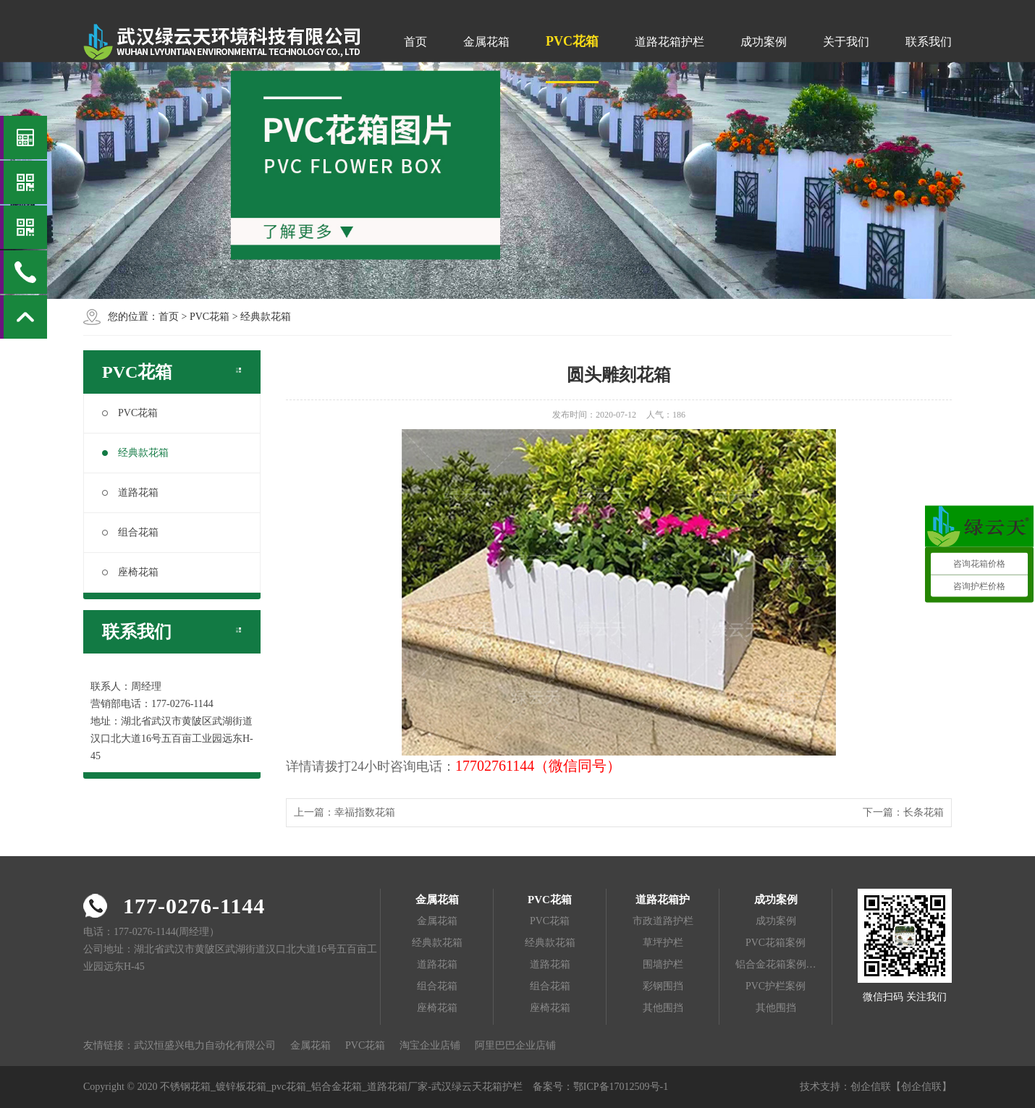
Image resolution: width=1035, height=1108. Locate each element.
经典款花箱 (265, 316)
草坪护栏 (663, 942)
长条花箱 (923, 812)
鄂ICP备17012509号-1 (620, 1086)
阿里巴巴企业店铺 (515, 1045)
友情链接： (108, 1045)
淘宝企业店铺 (430, 1045)
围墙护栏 (663, 964)
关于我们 (846, 41)
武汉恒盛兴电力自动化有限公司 (205, 1045)
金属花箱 (486, 41)
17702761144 (494, 766)
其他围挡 (663, 1007)
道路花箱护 (662, 899)
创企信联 (870, 1086)
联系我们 (928, 41)
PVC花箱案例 (775, 942)
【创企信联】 (921, 1086)
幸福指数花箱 (364, 812)
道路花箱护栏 (669, 41)
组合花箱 (130, 532)
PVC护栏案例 (775, 986)
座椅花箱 (130, 572)
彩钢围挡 (663, 986)
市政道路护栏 (663, 920)
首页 (415, 41)
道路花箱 (130, 492)
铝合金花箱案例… (775, 964)
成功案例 (763, 41)
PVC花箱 (572, 41)
